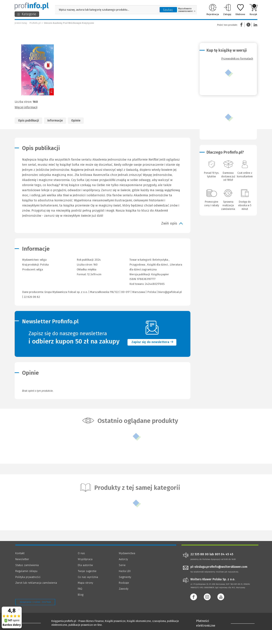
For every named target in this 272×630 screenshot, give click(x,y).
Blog (80, 594)
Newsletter (22, 559)
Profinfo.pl (35, 23)
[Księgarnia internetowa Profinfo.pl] (32, 6)
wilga (39, 269)
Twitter (248, 24)
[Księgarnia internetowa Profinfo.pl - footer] (27, 622)
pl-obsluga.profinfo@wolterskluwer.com (218, 567)
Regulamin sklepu (26, 571)
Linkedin (254, 24)
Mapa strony (85, 582)
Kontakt (19, 553)
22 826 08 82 (32, 296)
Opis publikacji (28, 120)
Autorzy (123, 559)
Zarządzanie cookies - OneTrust (35, 602)
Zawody (123, 588)
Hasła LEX (125, 571)
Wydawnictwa (127, 553)
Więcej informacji (26, 107)
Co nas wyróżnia (88, 577)
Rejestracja (213, 10)
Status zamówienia (27, 565)
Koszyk (253, 10)
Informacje (55, 120)
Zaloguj (227, 10)
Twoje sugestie (87, 571)
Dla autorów (85, 565)
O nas (81, 553)
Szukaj (168, 10)
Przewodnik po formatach (237, 58)
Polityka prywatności (27, 577)
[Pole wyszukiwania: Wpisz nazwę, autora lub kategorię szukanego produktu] (106, 9)
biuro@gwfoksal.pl (170, 292)
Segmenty (125, 577)
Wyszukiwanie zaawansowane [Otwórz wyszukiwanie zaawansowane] (186, 10)
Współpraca (85, 559)
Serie (122, 565)
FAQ (80, 588)
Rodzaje (124, 582)
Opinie (75, 120)
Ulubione (240, 10)
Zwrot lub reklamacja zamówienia (36, 582)
